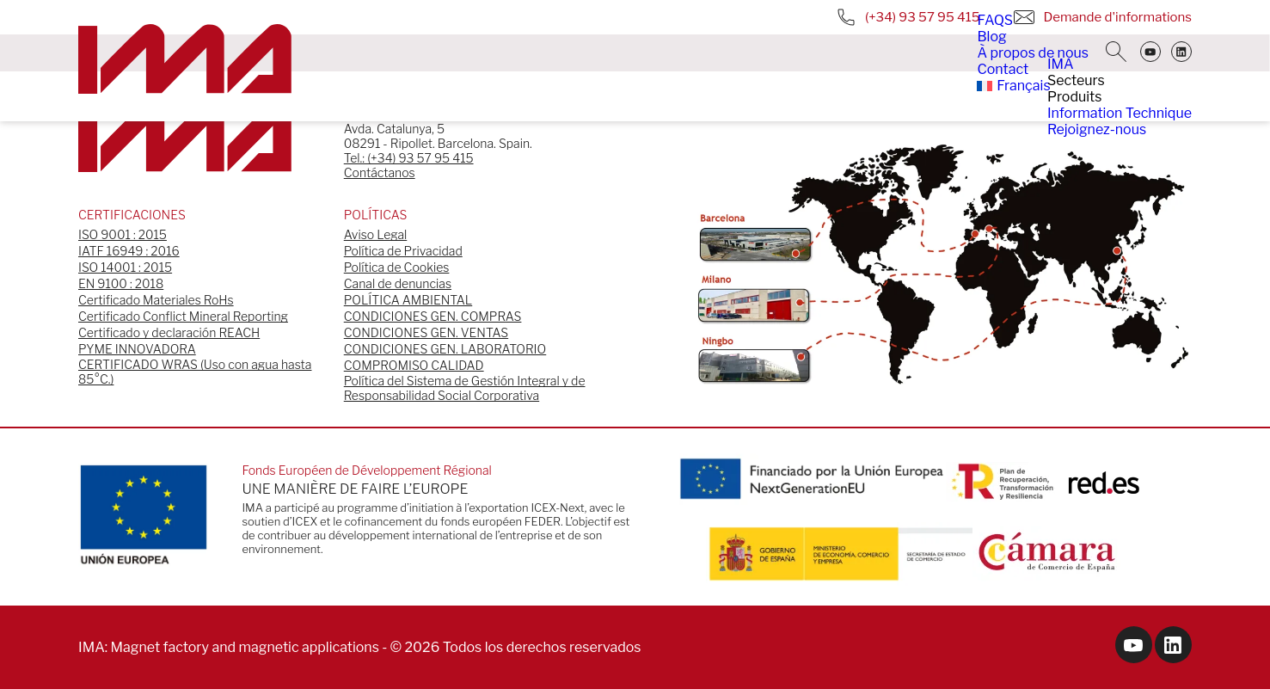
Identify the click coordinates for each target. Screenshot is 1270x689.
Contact (1002, 69)
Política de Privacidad (403, 250)
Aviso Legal (376, 234)
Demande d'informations (1103, 17)
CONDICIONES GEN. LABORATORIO (445, 348)
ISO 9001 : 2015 (122, 234)
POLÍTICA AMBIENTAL (408, 299)
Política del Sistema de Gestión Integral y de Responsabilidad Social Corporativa (465, 388)
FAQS (995, 20)
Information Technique (1119, 113)
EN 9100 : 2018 (120, 283)
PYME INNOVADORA (137, 348)
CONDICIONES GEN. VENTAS (426, 332)
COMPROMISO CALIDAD (414, 365)
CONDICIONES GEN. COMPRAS (433, 316)
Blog (991, 36)
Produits (1074, 97)
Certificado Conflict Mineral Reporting (183, 316)
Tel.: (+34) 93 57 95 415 (409, 158)
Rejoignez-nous (1096, 129)
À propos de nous (1033, 53)
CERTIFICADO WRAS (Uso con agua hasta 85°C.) (194, 371)
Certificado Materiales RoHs (156, 299)
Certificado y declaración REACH (169, 332)
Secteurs (1076, 80)
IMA (1060, 64)
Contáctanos (379, 172)
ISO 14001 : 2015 (125, 267)
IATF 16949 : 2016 (129, 250)
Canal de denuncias (397, 283)
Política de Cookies (397, 267)
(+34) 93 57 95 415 (908, 17)
